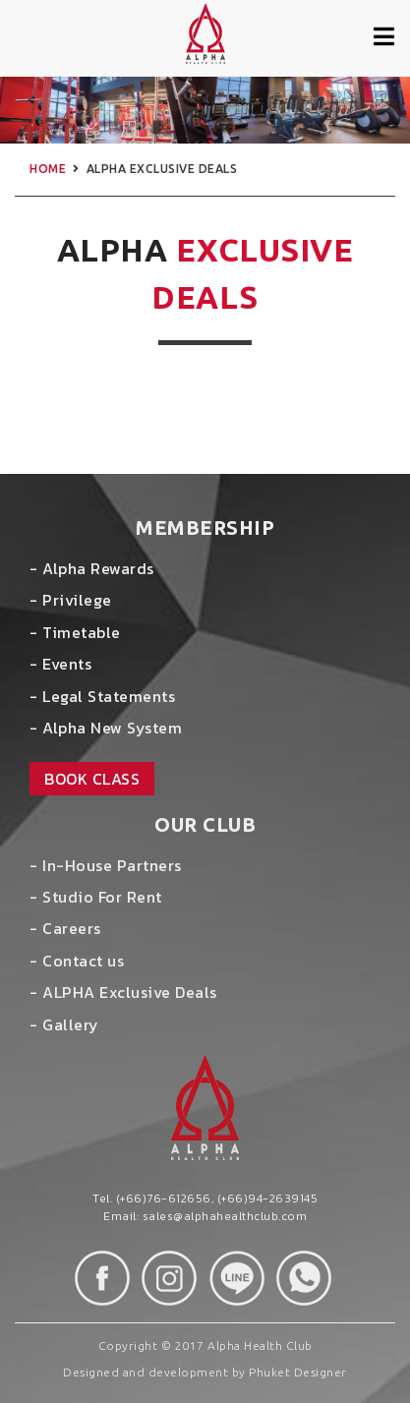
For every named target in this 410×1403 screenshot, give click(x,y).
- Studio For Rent (95, 896)
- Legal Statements (102, 696)
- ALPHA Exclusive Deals (123, 992)
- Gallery (64, 1024)
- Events (60, 663)
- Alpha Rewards (91, 568)
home (47, 168)
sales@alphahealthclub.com (225, 1216)
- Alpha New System (105, 727)
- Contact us (76, 960)
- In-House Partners (105, 865)
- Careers (65, 928)
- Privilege (70, 600)
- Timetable (75, 632)
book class (92, 778)
